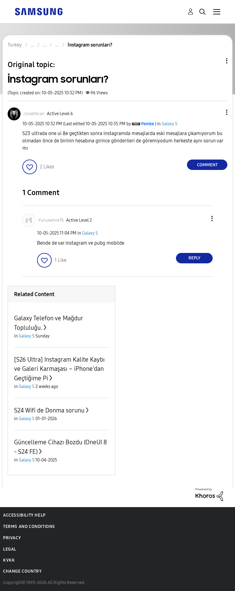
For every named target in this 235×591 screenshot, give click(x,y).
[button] (217, 112)
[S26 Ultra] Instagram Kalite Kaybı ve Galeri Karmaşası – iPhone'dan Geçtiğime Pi (59, 369)
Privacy (12, 537)
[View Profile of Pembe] (147, 123)
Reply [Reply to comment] (194, 258)
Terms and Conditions (29, 526)
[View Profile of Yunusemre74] (51, 220)
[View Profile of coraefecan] (34, 113)
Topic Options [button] (216, 61)
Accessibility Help (24, 515)
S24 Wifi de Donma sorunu (49, 410)
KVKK (9, 560)
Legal (9, 549)
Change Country (22, 571)
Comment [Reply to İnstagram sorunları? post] (207, 165)
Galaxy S (169, 123)
